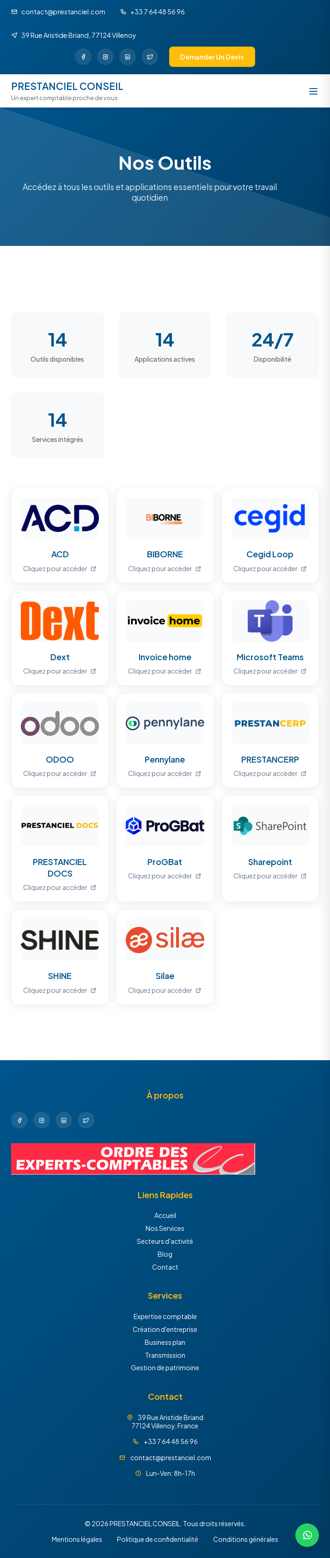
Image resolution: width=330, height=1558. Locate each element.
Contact (165, 1267)
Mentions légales (77, 1539)
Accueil (165, 1215)
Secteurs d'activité (165, 1241)
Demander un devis (212, 57)
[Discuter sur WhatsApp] (307, 1535)
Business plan (165, 1342)
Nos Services (165, 1228)
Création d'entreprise (165, 1329)
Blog (165, 1254)
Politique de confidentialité (157, 1539)
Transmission (165, 1355)
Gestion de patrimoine (165, 1367)
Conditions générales (245, 1539)
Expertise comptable (165, 1316)
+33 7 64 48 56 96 (171, 1441)
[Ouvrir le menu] (313, 91)
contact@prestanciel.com (170, 1457)
